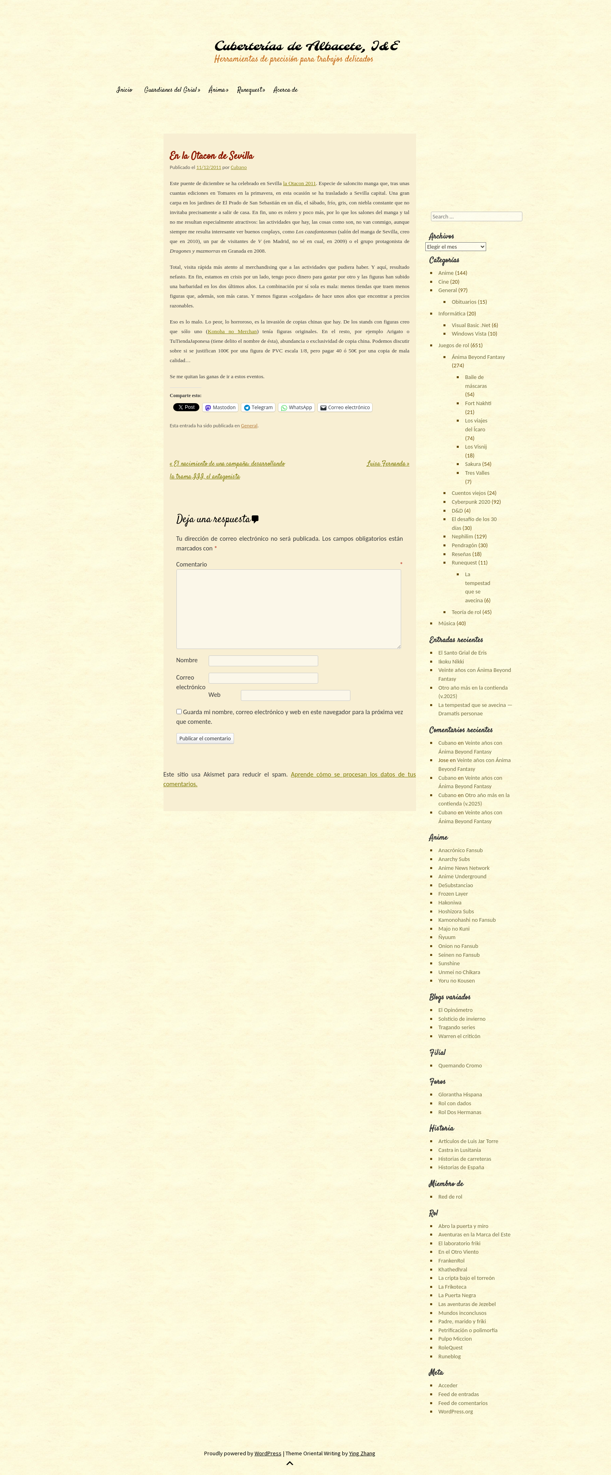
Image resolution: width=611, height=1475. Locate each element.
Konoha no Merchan (232, 331)
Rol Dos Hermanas (460, 1112)
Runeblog (450, 1356)
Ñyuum (447, 937)
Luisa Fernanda (388, 464)
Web (215, 694)
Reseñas (461, 554)
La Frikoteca (452, 1286)
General (249, 425)
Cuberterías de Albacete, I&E (306, 47)
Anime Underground (463, 876)
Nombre (187, 660)
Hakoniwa (450, 902)
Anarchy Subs (454, 859)
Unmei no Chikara (460, 972)
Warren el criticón (460, 1036)
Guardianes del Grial (170, 90)
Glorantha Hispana (460, 1094)
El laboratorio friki (460, 1243)
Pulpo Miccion (455, 1338)
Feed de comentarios (463, 1403)
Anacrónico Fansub (461, 850)
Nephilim (462, 536)
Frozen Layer (453, 893)
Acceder (448, 1385)
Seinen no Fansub (459, 954)
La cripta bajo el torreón (467, 1277)
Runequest (249, 90)
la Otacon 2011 (299, 183)
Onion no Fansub (458, 946)
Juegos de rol (454, 345)
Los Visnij (476, 446)
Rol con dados (455, 1103)
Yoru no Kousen (457, 980)
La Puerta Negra (457, 1295)
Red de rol (450, 1196)
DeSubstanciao (456, 885)
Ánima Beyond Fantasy (478, 357)
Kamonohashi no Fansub (467, 919)
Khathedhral (453, 1269)
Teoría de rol (466, 612)
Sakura (473, 464)
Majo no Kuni (454, 928)
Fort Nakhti (478, 403)
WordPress (268, 1453)
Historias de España (462, 1167)
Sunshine (449, 963)
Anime (446, 272)
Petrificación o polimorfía (468, 1330)
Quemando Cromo (460, 1065)
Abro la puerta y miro (464, 1226)
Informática (452, 313)
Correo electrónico (191, 682)
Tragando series (457, 1027)
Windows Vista (469, 333)
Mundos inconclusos (463, 1312)
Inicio (124, 90)
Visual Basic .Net (471, 325)
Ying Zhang (362, 1453)
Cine (444, 281)
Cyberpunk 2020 (471, 501)
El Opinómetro (456, 1010)
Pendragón (464, 545)
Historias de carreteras (465, 1158)
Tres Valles (477, 472)
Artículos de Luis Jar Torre (469, 1141)
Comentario (289, 564)
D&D (457, 510)
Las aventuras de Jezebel (467, 1304)
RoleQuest (451, 1347)
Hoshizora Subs (456, 911)
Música (447, 623)
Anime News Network (464, 867)
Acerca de (286, 90)
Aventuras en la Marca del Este (475, 1234)
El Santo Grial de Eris (463, 652)
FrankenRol (452, 1260)
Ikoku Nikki (451, 661)
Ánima (217, 90)
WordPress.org (456, 1411)
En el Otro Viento (459, 1251)
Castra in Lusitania (460, 1150)
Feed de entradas (459, 1394)
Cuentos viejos (469, 492)
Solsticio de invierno (462, 1018)
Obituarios (464, 301)
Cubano (239, 167)
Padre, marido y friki (462, 1321)
